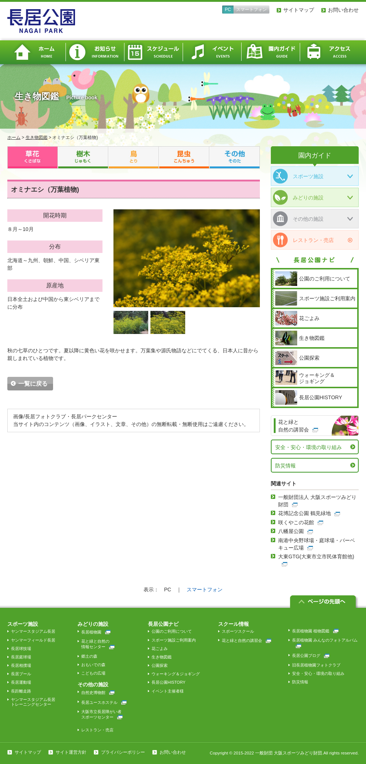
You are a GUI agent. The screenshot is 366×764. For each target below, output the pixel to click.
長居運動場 (21, 682)
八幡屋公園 (291, 531)
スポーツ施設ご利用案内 (174, 640)
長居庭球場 (21, 657)
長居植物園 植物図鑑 (315, 631)
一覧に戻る (33, 384)
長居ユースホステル (104, 702)
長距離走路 (21, 691)
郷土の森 (89, 656)
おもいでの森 (93, 664)
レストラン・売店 (303, 239)
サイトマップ (298, 10)
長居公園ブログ (310, 655)
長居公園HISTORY (169, 682)
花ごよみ (160, 648)
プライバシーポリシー (123, 752)
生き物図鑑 (37, 137)
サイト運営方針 (71, 752)
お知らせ (95, 52)
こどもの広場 (93, 673)
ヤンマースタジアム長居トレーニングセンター (33, 701)
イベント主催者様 (168, 691)
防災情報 (285, 466)
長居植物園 (96, 632)
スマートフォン (251, 9)
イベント (212, 52)
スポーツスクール (238, 631)
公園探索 (160, 665)
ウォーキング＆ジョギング (176, 674)
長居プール (21, 674)
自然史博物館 (98, 692)
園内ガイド (271, 52)
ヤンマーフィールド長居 (33, 640)
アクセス (329, 52)
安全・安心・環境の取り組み (308, 447)
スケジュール (153, 52)
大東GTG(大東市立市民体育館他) (316, 556)
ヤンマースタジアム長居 (33, 631)
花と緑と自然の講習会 (246, 640)
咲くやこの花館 (296, 522)
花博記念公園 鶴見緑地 (304, 513)
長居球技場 (21, 648)
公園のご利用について (172, 631)
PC (228, 9)
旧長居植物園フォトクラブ (316, 665)
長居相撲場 (21, 665)
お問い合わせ (343, 10)
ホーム (36, 52)
